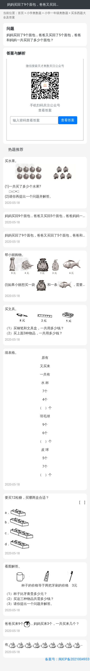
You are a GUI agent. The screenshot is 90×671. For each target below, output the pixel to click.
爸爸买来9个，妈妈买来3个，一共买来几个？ (42, 624)
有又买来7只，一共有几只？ (45, 645)
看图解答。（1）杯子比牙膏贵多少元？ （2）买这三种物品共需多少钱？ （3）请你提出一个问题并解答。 (45, 585)
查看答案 (67, 120)
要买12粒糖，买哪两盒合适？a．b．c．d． (45, 523)
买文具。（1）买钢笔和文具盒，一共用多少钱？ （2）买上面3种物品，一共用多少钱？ (45, 321)
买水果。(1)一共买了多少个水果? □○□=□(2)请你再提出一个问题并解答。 (45, 178)
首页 (21, 13)
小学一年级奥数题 (56, 13)
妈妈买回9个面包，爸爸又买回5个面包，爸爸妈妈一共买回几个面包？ (45, 216)
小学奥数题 (34, 13)
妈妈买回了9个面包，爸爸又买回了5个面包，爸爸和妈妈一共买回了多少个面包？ (45, 235)
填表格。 (45, 414)
